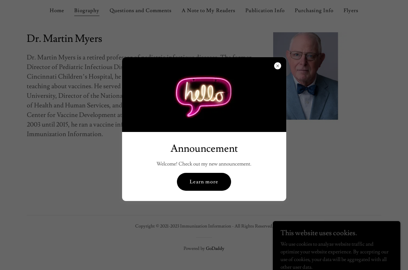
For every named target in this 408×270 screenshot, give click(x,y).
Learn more (204, 182)
